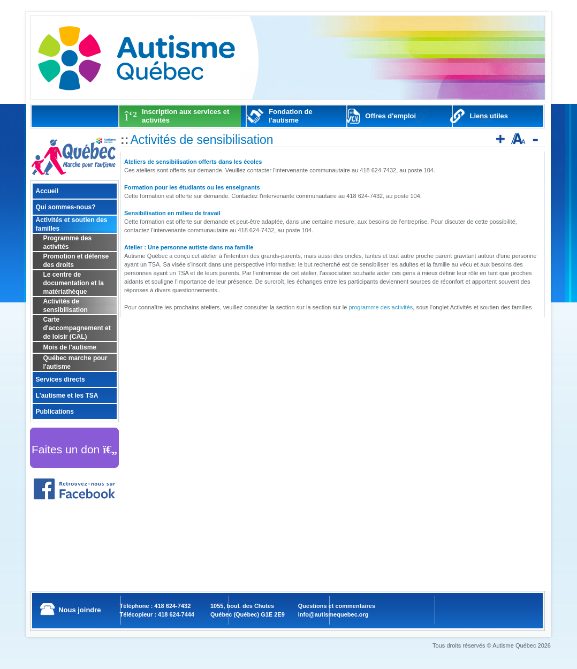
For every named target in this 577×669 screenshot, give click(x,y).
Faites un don (74, 449)
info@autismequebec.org (333, 614)
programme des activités (380, 307)
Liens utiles (489, 116)
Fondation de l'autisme (291, 116)
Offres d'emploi (390, 116)
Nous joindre (79, 610)
